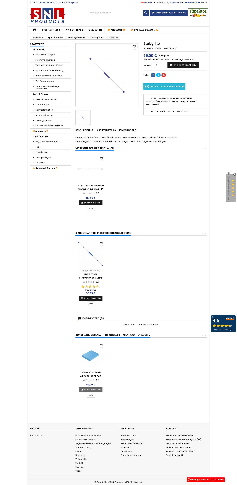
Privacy (79, 451)
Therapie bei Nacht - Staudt (49, 65)
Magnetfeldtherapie (45, 59)
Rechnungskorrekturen (132, 443)
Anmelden (174, 2)
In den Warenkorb (183, 65)
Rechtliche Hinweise (85, 439)
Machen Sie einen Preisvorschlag (164, 87)
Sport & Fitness (51, 29)
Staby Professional (90, 192)
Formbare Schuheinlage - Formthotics (48, 87)
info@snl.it (73, 2)
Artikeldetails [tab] (106, 130)
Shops (78, 470)
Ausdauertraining (44, 115)
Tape (38, 146)
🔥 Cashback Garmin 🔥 (144, 29)
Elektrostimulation (44, 109)
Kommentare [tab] (127, 130)
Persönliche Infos (129, 435)
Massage (40, 162)
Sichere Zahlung (83, 447)
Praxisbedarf (42, 152)
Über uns (79, 455)
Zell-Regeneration (45, 81)
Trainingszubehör (44, 120)
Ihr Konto (127, 428)
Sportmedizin (42, 104)
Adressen (125, 447)
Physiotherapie (74, 29)
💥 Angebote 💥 (116, 29)
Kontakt (79, 463)
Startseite (37, 44)
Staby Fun (124, 192)
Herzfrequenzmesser (46, 99)
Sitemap (79, 467)
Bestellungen (127, 439)
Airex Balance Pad (90, 376)
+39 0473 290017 (48, 2)
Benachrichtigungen (131, 455)
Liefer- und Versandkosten (88, 435)
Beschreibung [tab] (84, 130)
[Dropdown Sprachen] (148, 2)
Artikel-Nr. (148, 48)
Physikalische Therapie (47, 141)
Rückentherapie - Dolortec (49, 75)
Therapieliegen (43, 157)
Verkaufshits (36, 435)
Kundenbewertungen (228, 187)
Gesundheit (95, 29)
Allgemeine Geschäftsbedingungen (93, 443)
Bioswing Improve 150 (157, 189)
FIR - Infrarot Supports (46, 54)
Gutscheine (126, 451)
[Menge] (156, 65)
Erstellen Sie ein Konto (196, 2)
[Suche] (118, 13)
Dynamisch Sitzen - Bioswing (49, 70)
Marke (167, 48)
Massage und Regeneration (49, 125)
